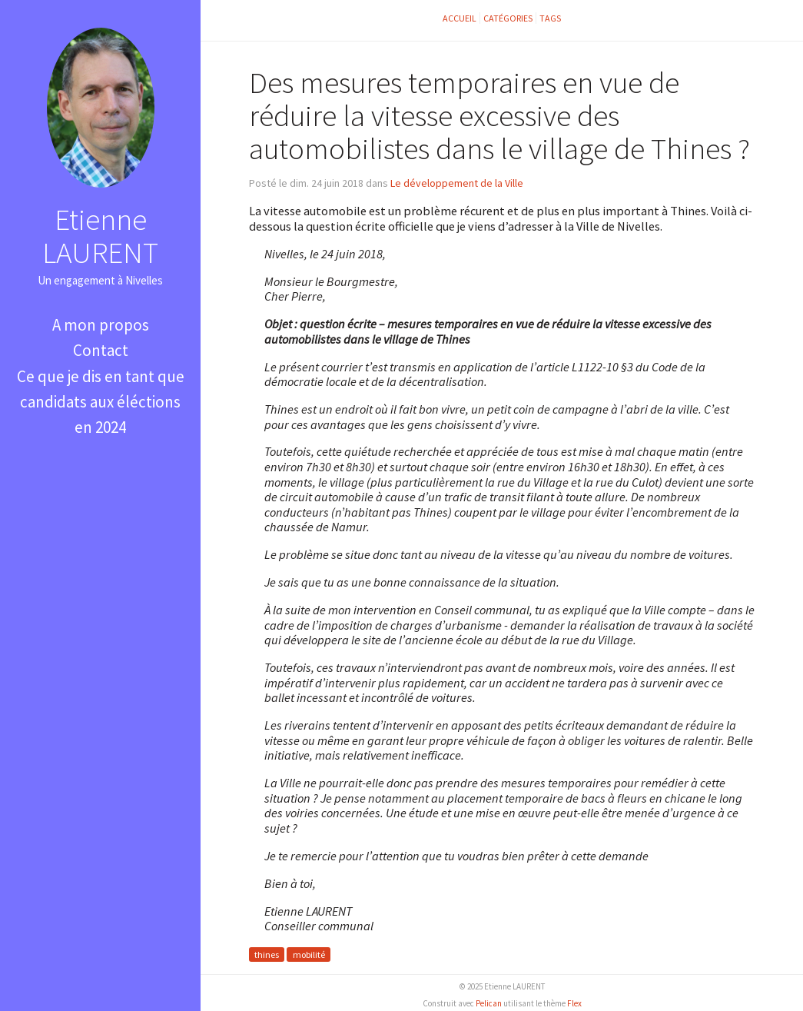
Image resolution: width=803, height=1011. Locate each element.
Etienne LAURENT (100, 235)
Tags (550, 18)
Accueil (459, 18)
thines (266, 954)
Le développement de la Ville (456, 183)
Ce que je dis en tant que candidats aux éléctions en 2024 (100, 402)
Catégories (508, 18)
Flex (574, 1003)
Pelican (489, 1003)
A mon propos (100, 324)
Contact (100, 350)
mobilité (309, 954)
